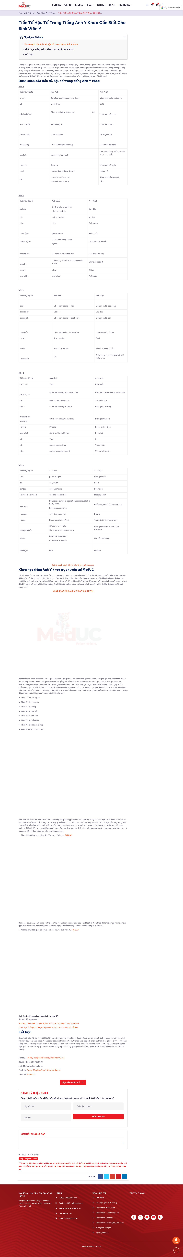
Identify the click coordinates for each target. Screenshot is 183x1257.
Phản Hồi (67, 5)
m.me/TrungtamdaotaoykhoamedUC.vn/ (46, 1058)
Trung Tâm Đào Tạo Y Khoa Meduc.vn (43, 1070)
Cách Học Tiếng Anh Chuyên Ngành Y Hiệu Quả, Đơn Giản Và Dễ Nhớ (48, 1027)
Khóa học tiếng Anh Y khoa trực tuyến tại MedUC (49, 49)
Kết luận (29, 54)
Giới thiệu (56, 5)
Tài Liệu (101, 5)
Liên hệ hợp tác (63, 1213)
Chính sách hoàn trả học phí (106, 1213)
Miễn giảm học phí (102, 1228)
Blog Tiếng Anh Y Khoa (46, 13)
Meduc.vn (31, 1074)
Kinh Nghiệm (125, 5)
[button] (170, 7)
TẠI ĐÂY (68, 835)
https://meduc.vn (73, 1208)
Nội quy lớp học (101, 1233)
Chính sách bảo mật (103, 1218)
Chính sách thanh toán (104, 1208)
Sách (90, 5)
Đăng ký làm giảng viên (66, 1218)
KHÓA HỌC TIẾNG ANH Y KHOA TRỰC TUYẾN (73, 591)
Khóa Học (79, 5)
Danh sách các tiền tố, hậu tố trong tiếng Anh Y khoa (51, 44)
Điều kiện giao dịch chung (105, 1203)
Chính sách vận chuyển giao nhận (108, 1223)
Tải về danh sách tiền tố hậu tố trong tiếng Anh (73, 565)
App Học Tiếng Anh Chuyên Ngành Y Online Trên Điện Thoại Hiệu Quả (49, 1023)
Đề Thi (112, 5)
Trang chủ (23, 13)
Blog (32, 13)
